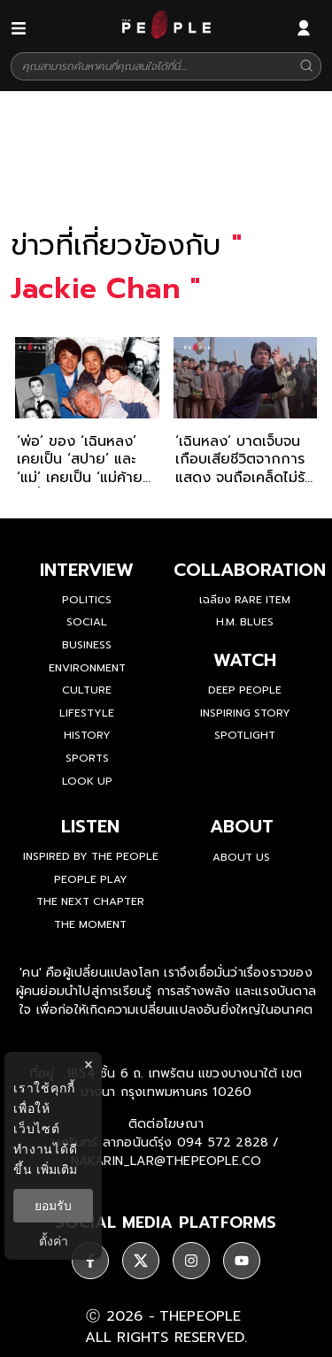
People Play (90, 879)
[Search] (306, 66)
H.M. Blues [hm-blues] (245, 622)
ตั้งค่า (53, 1241)
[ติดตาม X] (140, 1260)
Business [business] (87, 645)
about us (241, 857)
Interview (87, 569)
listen (90, 826)
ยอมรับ (53, 1206)
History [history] (87, 735)
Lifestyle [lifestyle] (86, 713)
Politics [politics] (87, 600)
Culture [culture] (87, 690)
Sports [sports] (87, 758)
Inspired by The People (90, 856)
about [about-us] (242, 826)
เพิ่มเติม (56, 1169)
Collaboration (250, 569)
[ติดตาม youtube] (241, 1260)
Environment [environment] (87, 668)
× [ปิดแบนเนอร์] (88, 1064)
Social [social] (86, 622)
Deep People (245, 690)
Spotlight (244, 735)
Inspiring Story (245, 713)
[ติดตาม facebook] (90, 1260)
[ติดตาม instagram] (191, 1260)
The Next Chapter (90, 901)
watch (244, 660)
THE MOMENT (90, 924)
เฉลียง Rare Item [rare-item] (244, 600)
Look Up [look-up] (87, 781)
